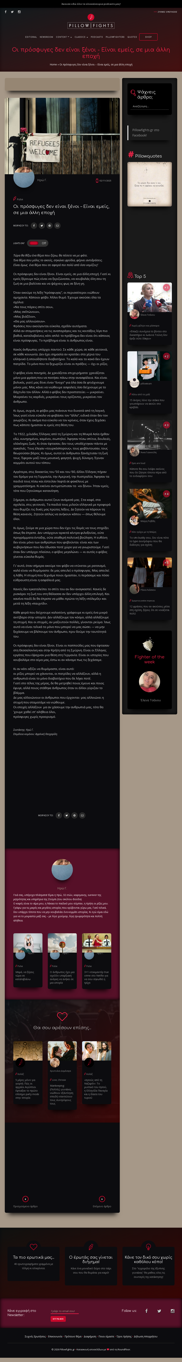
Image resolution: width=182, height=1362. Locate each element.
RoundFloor (124, 1349)
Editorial (31, 37)
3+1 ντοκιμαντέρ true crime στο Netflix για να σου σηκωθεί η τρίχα (96, 978)
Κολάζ (21, 1074)
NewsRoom (46, 37)
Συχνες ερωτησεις (167, 11)
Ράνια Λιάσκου (148, 589)
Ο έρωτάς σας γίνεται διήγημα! (91, 1259)
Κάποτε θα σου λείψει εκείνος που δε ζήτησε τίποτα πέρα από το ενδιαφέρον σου (150, 472)
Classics (81, 37)
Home (53, 64)
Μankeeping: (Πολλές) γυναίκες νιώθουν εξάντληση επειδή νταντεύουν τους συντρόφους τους (61, 1094)
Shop (148, 37)
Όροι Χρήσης (124, 1336)
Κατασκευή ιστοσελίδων (90, 1349)
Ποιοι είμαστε (106, 1336)
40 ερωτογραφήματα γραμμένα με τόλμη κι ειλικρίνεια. (33, 1266)
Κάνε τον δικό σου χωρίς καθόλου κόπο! (148, 1259)
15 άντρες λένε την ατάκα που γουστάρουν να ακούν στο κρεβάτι (147, 403)
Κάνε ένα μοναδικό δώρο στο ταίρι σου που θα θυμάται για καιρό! (91, 1270)
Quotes (132, 37)
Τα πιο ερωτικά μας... (33, 1257)
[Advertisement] (62, 1160)
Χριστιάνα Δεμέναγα (60, 1071)
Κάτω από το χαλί (141, 394)
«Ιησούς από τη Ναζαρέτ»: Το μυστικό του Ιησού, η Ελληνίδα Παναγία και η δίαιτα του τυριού (96, 1088)
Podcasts (97, 37)
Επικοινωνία (55, 1336)
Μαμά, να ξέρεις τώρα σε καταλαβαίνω (24, 976)
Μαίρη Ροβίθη (148, 520)
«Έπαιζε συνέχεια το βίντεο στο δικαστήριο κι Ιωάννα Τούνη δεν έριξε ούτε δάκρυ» (148, 335)
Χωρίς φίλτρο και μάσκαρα (145, 325)
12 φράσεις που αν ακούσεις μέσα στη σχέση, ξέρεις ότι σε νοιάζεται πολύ (149, 610)
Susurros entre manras (143, 600)
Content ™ (64, 37)
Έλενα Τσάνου (148, 314)
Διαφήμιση (90, 1336)
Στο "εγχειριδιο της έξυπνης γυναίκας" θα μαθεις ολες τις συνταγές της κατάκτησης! (148, 1273)
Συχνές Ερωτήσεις (35, 1336)
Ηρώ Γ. (42, 180)
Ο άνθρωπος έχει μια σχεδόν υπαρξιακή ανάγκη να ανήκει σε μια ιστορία (62, 978)
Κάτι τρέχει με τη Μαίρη (144, 531)
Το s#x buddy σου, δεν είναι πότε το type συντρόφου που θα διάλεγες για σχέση (149, 541)
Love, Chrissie (59, 1079)
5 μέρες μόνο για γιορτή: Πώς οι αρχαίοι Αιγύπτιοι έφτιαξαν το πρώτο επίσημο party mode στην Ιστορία (27, 1088)
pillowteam (146, 383)
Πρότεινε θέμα (73, 1336)
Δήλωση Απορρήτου (145, 1336)
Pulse (20, 199)
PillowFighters (115, 37)
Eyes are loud (138, 463)
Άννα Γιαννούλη (149, 452)
